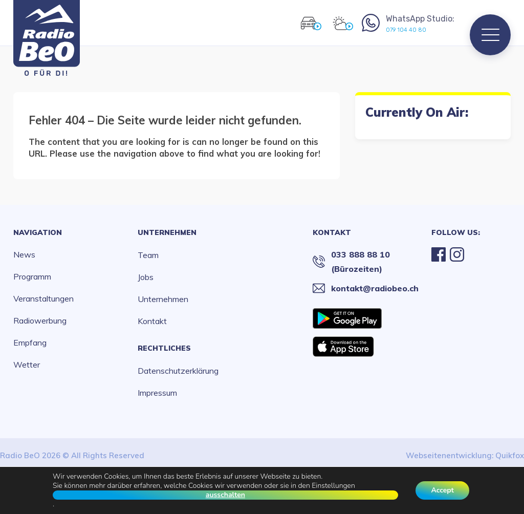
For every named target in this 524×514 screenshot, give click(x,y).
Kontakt (152, 321)
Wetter (26, 364)
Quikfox (509, 455)
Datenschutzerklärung (178, 371)
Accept (442, 490)
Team (148, 255)
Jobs (146, 277)
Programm (32, 276)
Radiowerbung (40, 320)
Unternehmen (167, 232)
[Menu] (490, 34)
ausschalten (225, 495)
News (24, 254)
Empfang (30, 342)
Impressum (157, 393)
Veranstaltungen (43, 298)
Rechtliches (164, 348)
